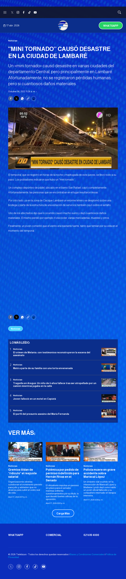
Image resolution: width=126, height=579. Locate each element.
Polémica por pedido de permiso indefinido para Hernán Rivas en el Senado (62, 475)
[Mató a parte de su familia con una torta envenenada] (108, 367)
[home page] (63, 25)
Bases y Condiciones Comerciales (87, 554)
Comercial (54, 535)
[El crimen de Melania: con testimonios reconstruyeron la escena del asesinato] (108, 352)
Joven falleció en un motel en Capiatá (34, 399)
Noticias (12, 40)
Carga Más (63, 513)
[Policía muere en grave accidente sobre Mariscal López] (101, 451)
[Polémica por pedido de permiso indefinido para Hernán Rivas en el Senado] (63, 451)
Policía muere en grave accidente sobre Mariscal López (99, 473)
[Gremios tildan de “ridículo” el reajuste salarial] (25, 451)
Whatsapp (110, 25)
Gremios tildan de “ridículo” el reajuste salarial (22, 473)
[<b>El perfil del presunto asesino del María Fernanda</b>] (108, 413)
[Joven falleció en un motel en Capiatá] (108, 398)
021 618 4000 (91, 535)
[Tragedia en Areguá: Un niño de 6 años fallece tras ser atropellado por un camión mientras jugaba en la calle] (108, 382)
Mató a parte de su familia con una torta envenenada (43, 368)
